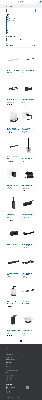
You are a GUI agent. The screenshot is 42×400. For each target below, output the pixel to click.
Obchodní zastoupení (10, 352)
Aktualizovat (21, 39)
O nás (7, 351)
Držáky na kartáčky (11, 19)
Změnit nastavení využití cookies (12, 370)
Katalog (20, 5)
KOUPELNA (25, 5)
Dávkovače (9, 16)
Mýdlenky (9, 29)
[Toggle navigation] (1, 2)
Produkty (8, 366)
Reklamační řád (9, 357)
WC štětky (9, 33)
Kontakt (7, 368)
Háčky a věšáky (10, 25)
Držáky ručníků (10, 21)
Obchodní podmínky (9, 354)
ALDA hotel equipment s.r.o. (12, 5)
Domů (7, 364)
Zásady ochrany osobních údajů (12, 359)
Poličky (8, 31)
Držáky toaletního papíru (12, 23)
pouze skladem (10, 36)
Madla (8, 27)
